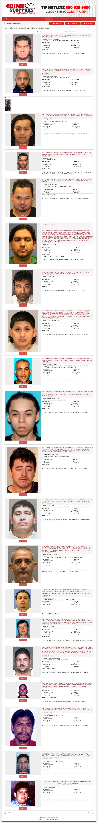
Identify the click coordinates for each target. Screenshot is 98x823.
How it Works (15, 19)
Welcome (7, 19)
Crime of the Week (39, 19)
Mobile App (88, 23)
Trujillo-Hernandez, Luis (53, 320)
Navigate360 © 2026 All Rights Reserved (49, 819)
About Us (23, 19)
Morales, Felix (50, 598)
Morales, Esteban (51, 244)
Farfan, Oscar (50, 505)
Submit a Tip (57, 23)
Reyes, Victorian (51, 714)
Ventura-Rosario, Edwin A (53, 658)
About (62, 19)
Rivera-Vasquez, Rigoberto (54, 760)
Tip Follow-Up (72, 23)
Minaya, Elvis (50, 689)
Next (93, 813)
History (30, 19)
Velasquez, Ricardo (52, 364)
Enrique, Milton (51, 276)
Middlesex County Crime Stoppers (49, 817)
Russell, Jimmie (51, 158)
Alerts (55, 19)
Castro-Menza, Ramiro (53, 39)
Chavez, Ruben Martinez (53, 786)
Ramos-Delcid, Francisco (53, 454)
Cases (49, 19)
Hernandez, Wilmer (52, 184)
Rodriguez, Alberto (52, 554)
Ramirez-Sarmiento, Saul (53, 398)
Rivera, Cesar (50, 626)
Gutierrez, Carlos (51, 120)
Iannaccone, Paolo (52, 76)
